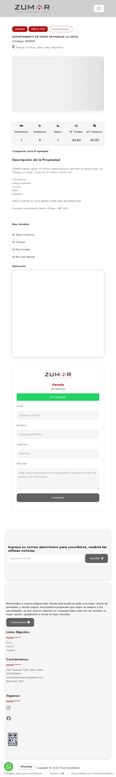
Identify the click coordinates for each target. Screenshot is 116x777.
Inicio (9, 643)
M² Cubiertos (94, 133)
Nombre (21, 425)
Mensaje (22, 463)
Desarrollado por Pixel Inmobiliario (92, 773)
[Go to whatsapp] (8, 766)
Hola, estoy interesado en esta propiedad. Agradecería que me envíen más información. (58, 479)
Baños (58, 133)
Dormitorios (21, 133)
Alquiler (10, 650)
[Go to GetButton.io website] (8, 773)
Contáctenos (20, 622)
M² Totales (76, 133)
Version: (57, 773)
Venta (9, 646)
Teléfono (22, 444)
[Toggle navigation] (99, 8)
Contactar (58, 397)
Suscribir (96, 558)
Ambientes (40, 133)
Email (20, 406)
